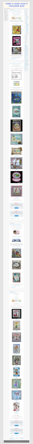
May (26, 21)
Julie (13, 20)
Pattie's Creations (26, 64)
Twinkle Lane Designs (27, 69)
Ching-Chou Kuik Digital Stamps (26, 48)
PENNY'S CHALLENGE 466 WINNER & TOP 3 (27, 24)
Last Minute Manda (26, 57)
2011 (25, 41)
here (20, 57)
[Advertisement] (17, 61)
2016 (25, 37)
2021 (25, 14)
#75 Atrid (16, 259)
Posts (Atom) (13, 439)
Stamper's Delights (26, 66)
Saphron (16, 155)
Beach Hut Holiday (17, 132)
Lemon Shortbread (26, 60)
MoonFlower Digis (16, 299)
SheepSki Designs (26, 65)
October (26, 17)
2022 (25, 13)
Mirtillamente (26, 62)
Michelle (16, 169)
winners (14, 287)
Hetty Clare (26, 55)
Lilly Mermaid (17, 319)
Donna (16, 330)
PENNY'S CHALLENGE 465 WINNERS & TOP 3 (15, 224)
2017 (25, 36)
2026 (25, 10)
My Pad (17, 104)
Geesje (16, 342)
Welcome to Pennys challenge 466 (27, 32)
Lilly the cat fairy (17, 354)
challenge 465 (12, 287)
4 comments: (19, 435)
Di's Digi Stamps (26, 51)
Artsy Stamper (26, 46)
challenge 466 (12, 436)
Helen (19, 23)
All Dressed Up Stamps (26, 45)
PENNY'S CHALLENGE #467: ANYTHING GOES (27, 27)
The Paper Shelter (26, 68)
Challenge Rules (8, 8)
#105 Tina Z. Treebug (18, 228)
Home (4, 8)
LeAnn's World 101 (26, 58)
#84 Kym (16, 272)
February (27, 33)
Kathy (16, 365)
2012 (25, 40)
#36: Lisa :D (18, 14)
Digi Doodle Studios (26, 52)
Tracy (16, 183)
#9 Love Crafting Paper (18, 236)
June (26, 20)
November (27, 16)
